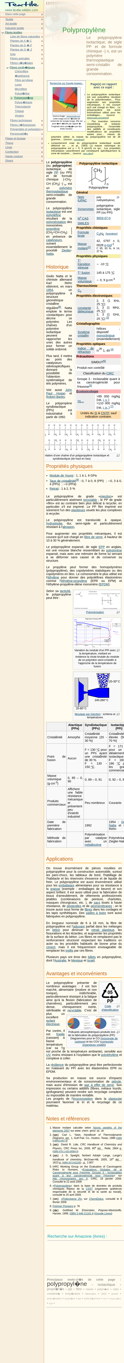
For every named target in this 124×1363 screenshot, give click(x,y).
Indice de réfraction (86, 350)
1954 (49, 290)
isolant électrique (52, 1022)
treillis (69, 950)
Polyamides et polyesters (25, 129)
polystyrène (114, 550)
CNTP (105, 413)
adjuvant (79, 926)
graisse (55, 889)
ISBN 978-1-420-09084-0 (65, 1152)
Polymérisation (95, 612)
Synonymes (86, 209)
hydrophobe (54, 523)
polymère (65, 188)
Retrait (54, 488)
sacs (97, 902)
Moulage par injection (87, 714)
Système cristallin (84, 333)
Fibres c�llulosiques (23, 124)
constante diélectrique (85, 309)
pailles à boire (96, 913)
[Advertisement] (65, 14)
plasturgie (115, 1098)
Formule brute (83, 234)
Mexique (77, 960)
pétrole (116, 1081)
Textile (9, 19)
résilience (57, 1064)
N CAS (83, 218)
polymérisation (56, 222)
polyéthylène (109, 1055)
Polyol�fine (22, 93)
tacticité (65, 591)
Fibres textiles (13, 32)
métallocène (93, 844)
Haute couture (14, 156)
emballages (66, 885)
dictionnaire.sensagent (97, 118)
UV (48, 1055)
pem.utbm (88, 153)
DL (81, 401)
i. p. (106, 407)
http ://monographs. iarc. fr (70, 1179)
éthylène (53, 577)
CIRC (110, 373)
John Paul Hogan (59, 391)
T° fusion (84, 272)
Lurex (18, 84)
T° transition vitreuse (84, 264)
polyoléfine (53, 215)
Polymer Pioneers (63, 1207)
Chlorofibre (21, 71)
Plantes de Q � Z (21, 49)
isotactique (53, 211)
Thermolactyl (23, 106)
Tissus (9, 143)
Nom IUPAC (82, 198)
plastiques (78, 510)
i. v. (105, 400)
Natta (49, 253)
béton (56, 930)
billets (92, 957)
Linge (8, 147)
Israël (91, 960)
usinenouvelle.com (73, 116)
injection (105, 496)
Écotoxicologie (87, 391)
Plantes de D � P (21, 45)
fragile (60, 1034)
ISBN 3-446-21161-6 (82, 1215)
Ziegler (66, 250)
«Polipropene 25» (72, 1200)
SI (95, 413)
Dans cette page (15, 14)
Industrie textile (14, 28)
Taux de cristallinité (63, 480)
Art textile (11, 23)
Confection (12, 151)
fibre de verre (93, 537)
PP (56, 172)
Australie (60, 960)
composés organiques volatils (97, 1043)
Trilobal (19, 111)
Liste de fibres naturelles (25, 36)
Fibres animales (20, 58)
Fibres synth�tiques (22, 67)
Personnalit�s (19, 133)
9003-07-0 (103, 218)
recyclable (90, 500)
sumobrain (79, 139)
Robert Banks (55, 396)
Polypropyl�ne (23, 97)
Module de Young (61, 475)
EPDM (104, 584)
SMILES (83, 223)
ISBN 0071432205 (72, 1164)
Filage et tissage (15, 138)
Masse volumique (85, 279)
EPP (102, 547)
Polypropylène (62, 1187)
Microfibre (21, 89)
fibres (88, 909)
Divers (9, 160)
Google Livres (103, 1215)
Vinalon (19, 115)
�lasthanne (22, 75)
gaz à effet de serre (99, 1085)
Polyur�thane (23, 102)
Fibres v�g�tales (21, 63)
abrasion (68, 527)
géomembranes (101, 906)
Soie (13, 54)
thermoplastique (57, 191)
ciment (50, 947)
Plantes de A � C (21, 40)
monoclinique (105, 335)
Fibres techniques (21, 120)
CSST (89, 1190)
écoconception (83, 1098)
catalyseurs (54, 240)
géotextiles (74, 906)
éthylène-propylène (74, 581)
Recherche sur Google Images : (66, 83)
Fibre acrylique (24, 80)
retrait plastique (103, 930)
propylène (53, 229)
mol (109, 245)
